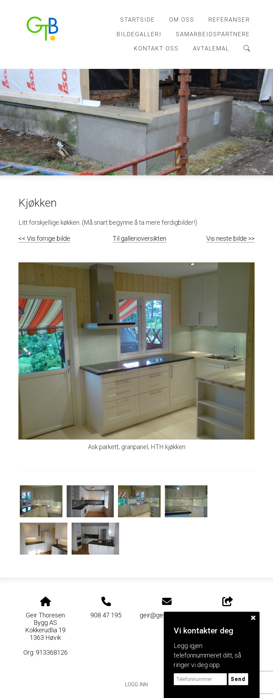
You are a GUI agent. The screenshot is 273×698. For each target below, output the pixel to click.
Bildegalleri (139, 34)
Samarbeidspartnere (213, 34)
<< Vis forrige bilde (44, 238)
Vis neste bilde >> (230, 238)
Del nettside (227, 608)
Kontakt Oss (156, 48)
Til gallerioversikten (139, 238)
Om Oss (181, 19)
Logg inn (136, 685)
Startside (137, 19)
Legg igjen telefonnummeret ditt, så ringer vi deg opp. (207, 655)
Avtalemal (211, 48)
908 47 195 (106, 615)
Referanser (229, 19)
